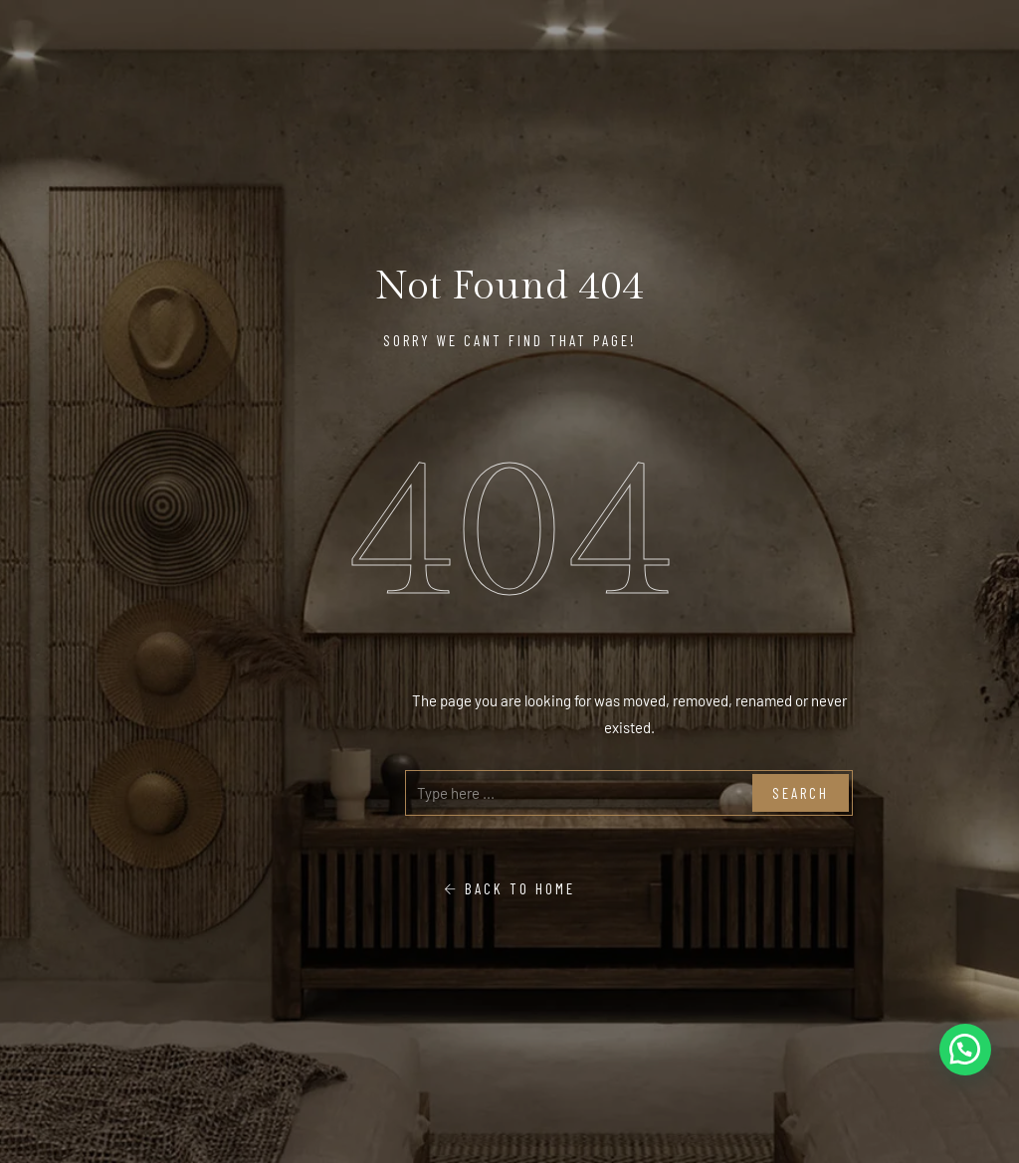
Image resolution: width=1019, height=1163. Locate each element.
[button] (965, 1049)
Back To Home (509, 888)
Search (800, 793)
